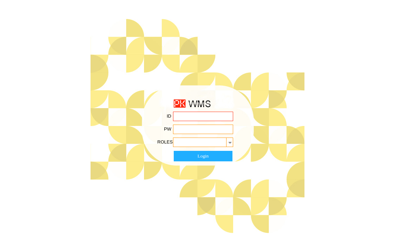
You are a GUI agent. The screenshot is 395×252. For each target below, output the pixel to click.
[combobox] (203, 142)
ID (169, 116)
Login (203, 156)
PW (167, 129)
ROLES (165, 142)
